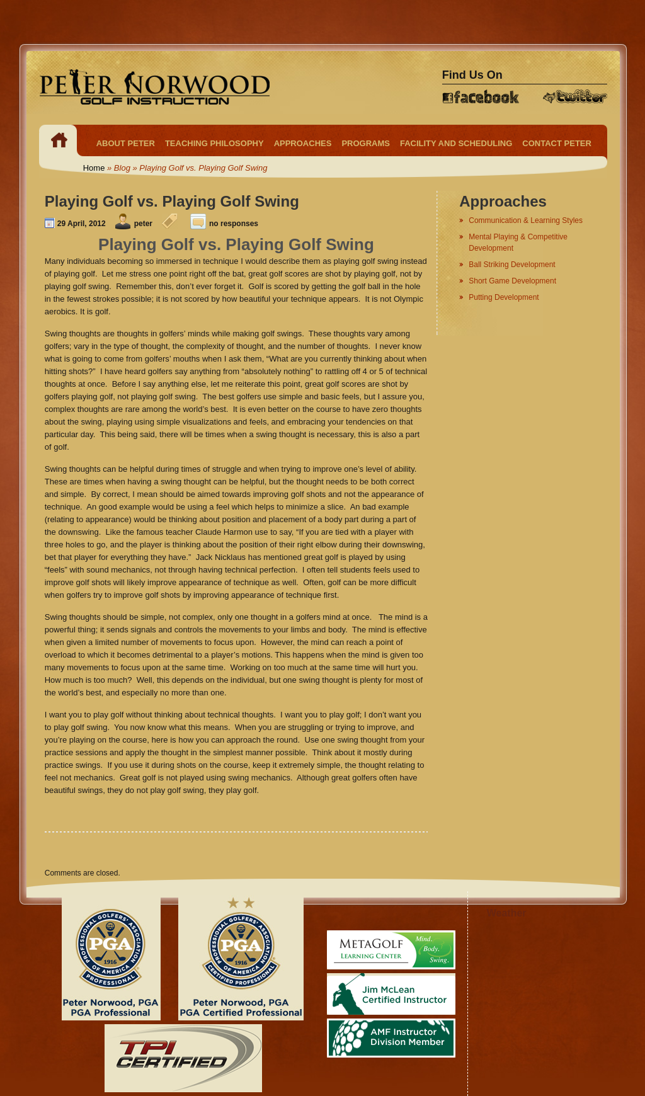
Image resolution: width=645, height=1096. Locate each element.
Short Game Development (512, 281)
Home (94, 168)
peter (143, 223)
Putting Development (504, 297)
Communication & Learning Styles (526, 220)
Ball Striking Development (512, 264)
